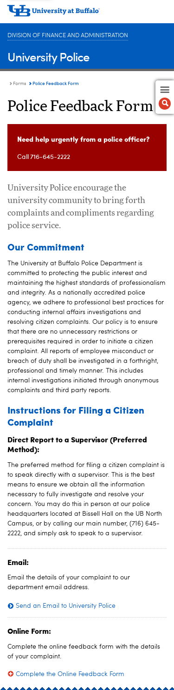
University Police (48, 56)
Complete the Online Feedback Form (70, 674)
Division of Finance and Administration (67, 36)
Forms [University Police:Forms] (19, 83)
